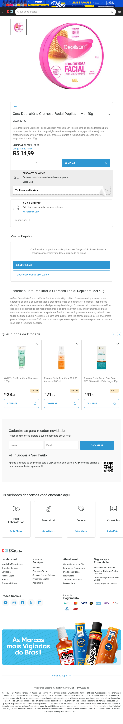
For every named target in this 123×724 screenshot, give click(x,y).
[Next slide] (119, 334)
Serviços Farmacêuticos (44, 575)
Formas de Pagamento (74, 568)
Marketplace (69, 583)
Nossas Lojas (8, 576)
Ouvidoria (6, 572)
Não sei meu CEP (31, 212)
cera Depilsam (61, 265)
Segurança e (107, 561)
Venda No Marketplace (12, 564)
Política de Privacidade (104, 567)
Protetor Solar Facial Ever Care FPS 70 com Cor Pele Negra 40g (101, 380)
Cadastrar (97, 445)
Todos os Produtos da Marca (61, 275)
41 (89, 394)
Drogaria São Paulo (23, 148)
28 (9, 394)
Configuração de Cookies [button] (105, 583)
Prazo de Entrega (71, 572)
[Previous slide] (114, 334)
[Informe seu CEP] (58, 220)
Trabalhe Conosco (10, 568)
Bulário (5, 579)
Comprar (86, 163)
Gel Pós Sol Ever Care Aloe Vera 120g (21, 380)
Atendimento (71, 559)
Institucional (9, 559)
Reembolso (68, 576)
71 (49, 394)
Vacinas (36, 567)
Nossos (46, 561)
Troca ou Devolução (72, 579)
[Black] (58, 3)
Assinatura (38, 583)
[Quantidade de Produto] (37, 163)
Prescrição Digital (41, 579)
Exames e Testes (40, 571)
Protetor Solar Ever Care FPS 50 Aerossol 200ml (60, 380)
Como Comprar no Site (74, 564)
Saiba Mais (28, 182)
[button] (18, 27)
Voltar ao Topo (61, 675)
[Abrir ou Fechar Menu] (3, 11)
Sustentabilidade (10, 583)
